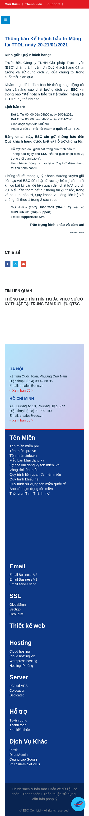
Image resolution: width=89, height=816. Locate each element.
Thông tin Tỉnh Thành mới (29, 493)
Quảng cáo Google (23, 759)
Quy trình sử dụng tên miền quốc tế (37, 484)
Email (23, 264)
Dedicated (16, 695)
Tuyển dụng (18, 720)
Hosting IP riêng (21, 666)
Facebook (7, 264)
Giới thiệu (12, 4)
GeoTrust (16, 614)
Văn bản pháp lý (44, 799)
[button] (5, 20)
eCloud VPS (18, 686)
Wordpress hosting (23, 661)
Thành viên (33, 4)
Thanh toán (17, 725)
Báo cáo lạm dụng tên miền (31, 489)
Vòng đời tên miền (23, 470)
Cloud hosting (19, 651)
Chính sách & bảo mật (29, 789)
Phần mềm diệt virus (24, 764)
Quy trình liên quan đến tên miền (35, 474)
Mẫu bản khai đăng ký (26, 460)
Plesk (13, 750)
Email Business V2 (23, 575)
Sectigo (15, 609)
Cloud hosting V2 (22, 656)
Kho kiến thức (19, 730)
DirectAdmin (18, 755)
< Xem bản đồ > (21, 390)
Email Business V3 (23, 579)
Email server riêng (22, 584)
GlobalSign (17, 604)
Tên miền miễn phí (24, 446)
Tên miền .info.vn (23, 455)
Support (53, 4)
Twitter (15, 264)
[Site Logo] (75, 19)
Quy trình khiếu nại (24, 479)
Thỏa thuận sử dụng (59, 794)
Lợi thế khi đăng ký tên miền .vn (34, 465)
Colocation (17, 690)
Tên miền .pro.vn (22, 451)
